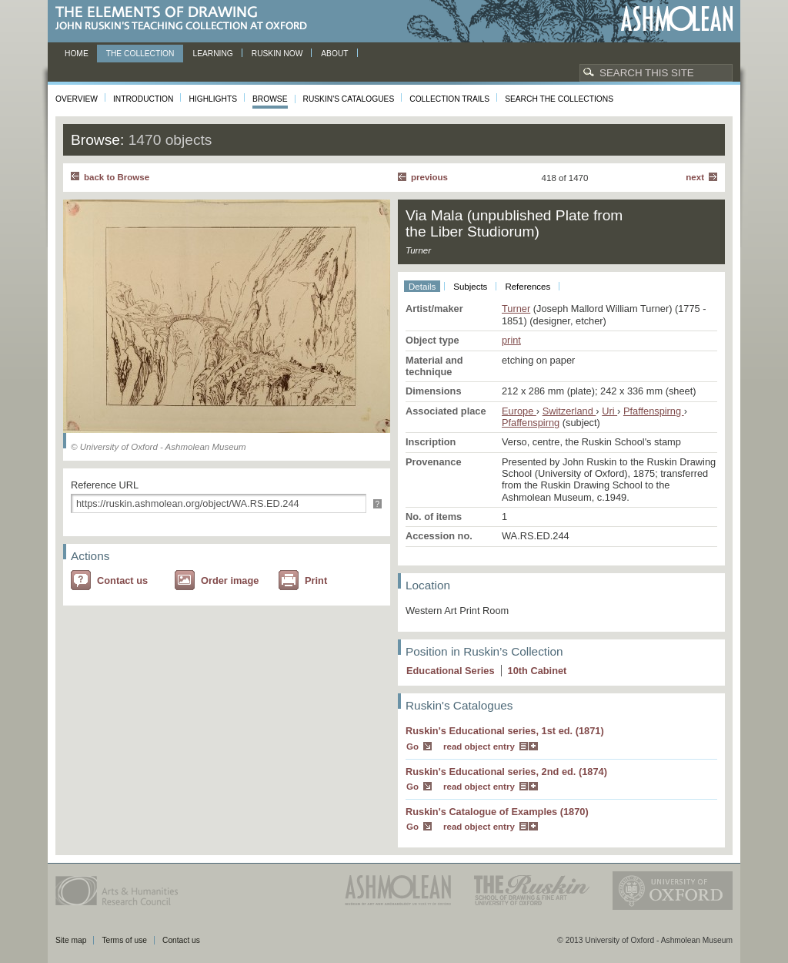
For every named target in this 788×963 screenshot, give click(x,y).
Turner (516, 308)
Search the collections (559, 99)
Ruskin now (277, 53)
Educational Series (450, 670)
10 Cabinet (537, 670)
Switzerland (569, 411)
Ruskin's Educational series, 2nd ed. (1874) (506, 771)
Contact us (122, 580)
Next (695, 177)
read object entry (479, 746)
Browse (270, 99)
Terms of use (124, 940)
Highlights (213, 99)
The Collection (140, 53)
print (511, 340)
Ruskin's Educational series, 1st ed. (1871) (505, 731)
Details (422, 286)
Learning (212, 53)
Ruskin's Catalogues (349, 99)
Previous (429, 177)
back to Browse (116, 177)
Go (412, 746)
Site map (70, 940)
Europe (519, 411)
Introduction (143, 99)
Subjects (470, 286)
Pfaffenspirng (653, 411)
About (334, 53)
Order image (230, 580)
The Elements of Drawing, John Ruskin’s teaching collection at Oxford (185, 19)
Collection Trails (449, 99)
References (527, 286)
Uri (609, 411)
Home (76, 53)
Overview (76, 99)
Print (316, 580)
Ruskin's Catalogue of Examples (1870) (497, 811)
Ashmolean (677, 19)
